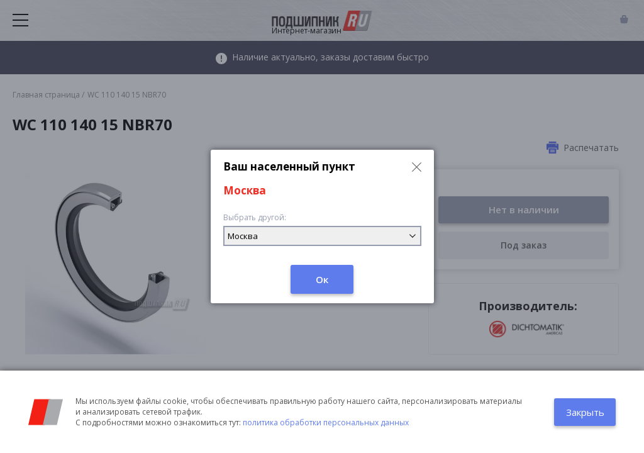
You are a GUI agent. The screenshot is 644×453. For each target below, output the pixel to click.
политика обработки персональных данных (326, 422)
